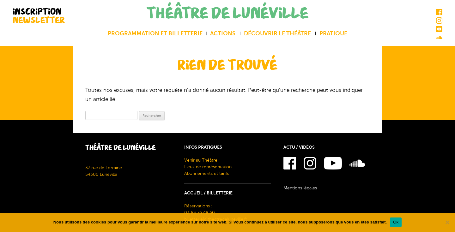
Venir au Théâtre (200, 160)
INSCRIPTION (39, 15)
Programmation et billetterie (155, 33)
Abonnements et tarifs (206, 173)
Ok (395, 222)
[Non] (447, 222)
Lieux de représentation (208, 166)
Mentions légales (300, 188)
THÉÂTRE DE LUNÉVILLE (227, 13)
